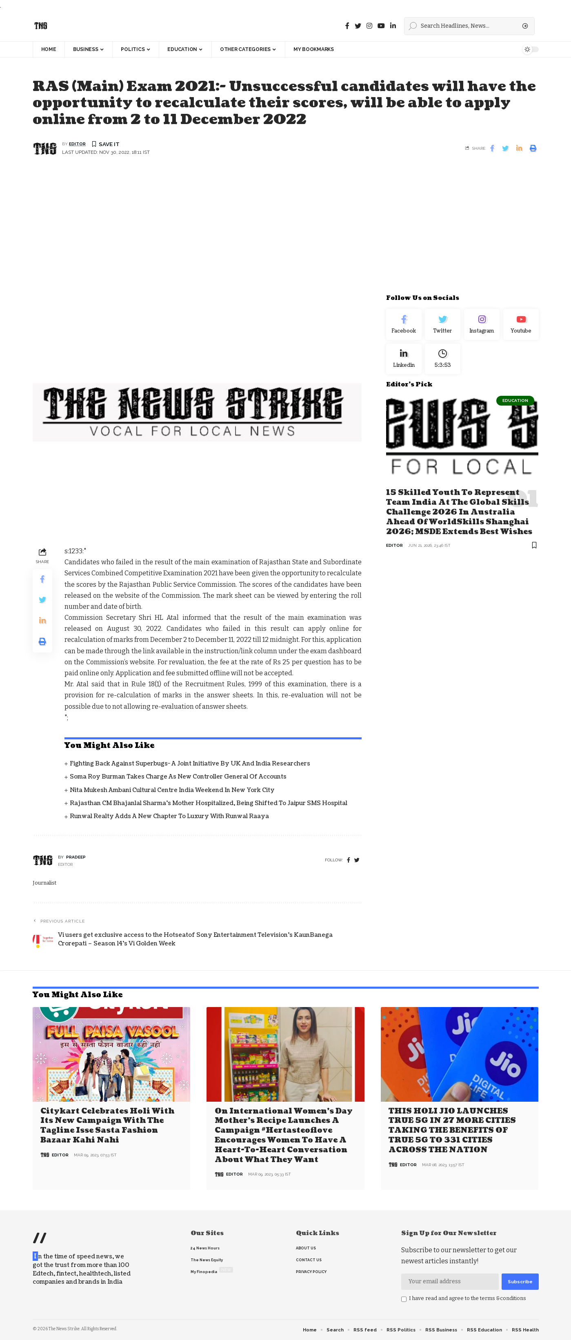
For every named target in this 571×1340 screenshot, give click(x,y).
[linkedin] (393, 25)
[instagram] (369, 25)
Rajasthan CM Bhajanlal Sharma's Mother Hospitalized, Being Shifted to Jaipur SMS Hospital (208, 803)
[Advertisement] (286, 230)
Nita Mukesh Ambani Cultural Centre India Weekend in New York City (172, 790)
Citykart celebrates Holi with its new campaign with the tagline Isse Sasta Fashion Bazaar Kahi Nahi (107, 1125)
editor (77, 144)
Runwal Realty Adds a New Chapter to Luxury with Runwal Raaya (169, 817)
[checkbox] (404, 1298)
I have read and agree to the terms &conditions (467, 1298)
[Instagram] (482, 326)
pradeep (76, 857)
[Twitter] (358, 25)
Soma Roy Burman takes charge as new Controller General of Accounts (178, 777)
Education (515, 404)
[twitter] (357, 861)
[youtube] (381, 25)
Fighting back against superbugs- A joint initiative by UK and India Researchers (190, 764)
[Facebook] (347, 25)
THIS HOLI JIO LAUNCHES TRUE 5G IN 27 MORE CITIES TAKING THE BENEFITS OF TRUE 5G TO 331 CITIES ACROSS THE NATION (452, 1130)
